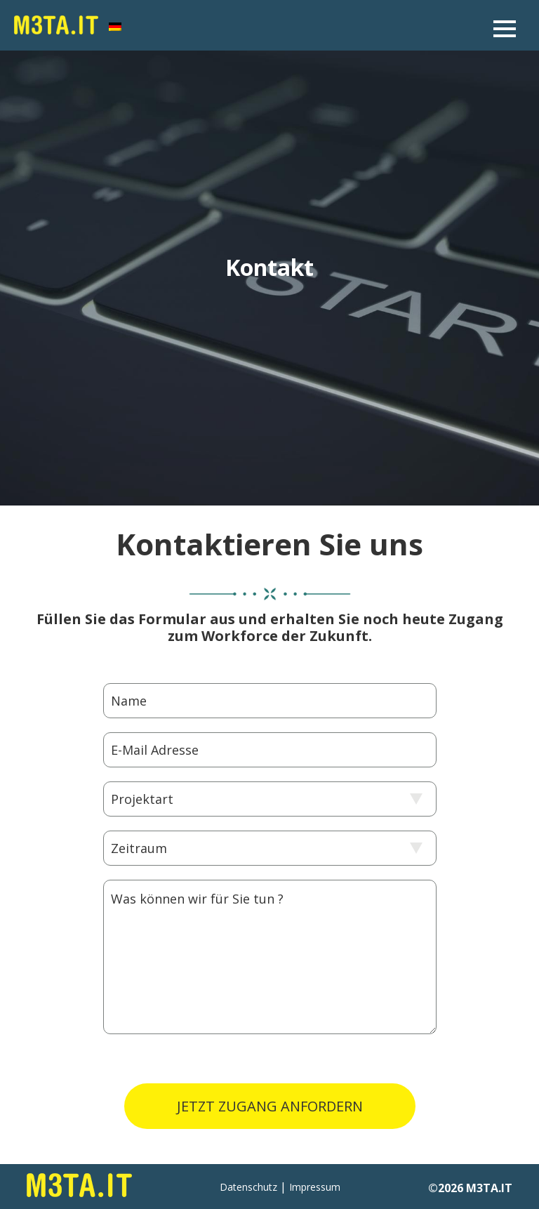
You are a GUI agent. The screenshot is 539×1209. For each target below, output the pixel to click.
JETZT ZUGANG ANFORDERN (270, 1106)
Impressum (314, 1187)
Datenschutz (248, 1187)
